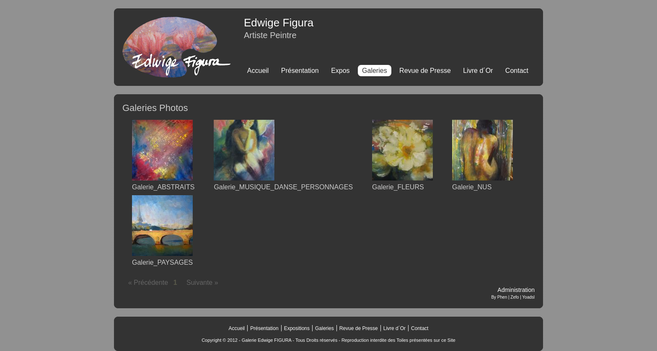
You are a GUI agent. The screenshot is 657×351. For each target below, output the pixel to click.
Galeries (324, 328)
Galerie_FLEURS (398, 187)
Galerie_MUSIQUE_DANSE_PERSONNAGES (283, 187)
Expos (340, 70)
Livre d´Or (478, 70)
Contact (516, 70)
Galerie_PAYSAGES (162, 262)
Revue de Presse (425, 70)
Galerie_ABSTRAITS (163, 187)
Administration (516, 289)
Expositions (297, 328)
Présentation (300, 70)
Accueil (258, 70)
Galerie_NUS (471, 187)
